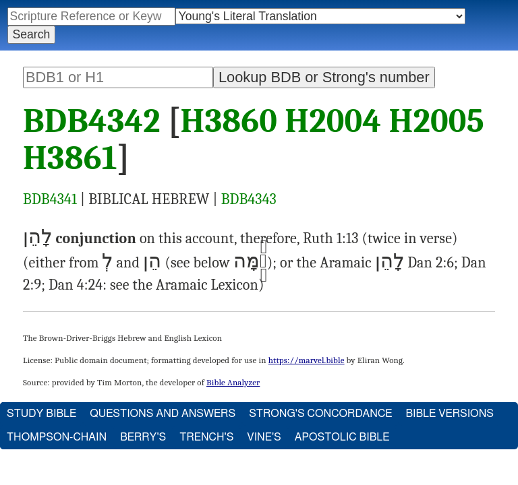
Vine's (264, 437)
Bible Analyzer (233, 382)
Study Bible (41, 413)
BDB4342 (92, 121)
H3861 (70, 158)
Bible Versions (449, 413)
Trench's (206, 437)
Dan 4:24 (76, 285)
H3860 (229, 121)
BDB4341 (50, 199)
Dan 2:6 (430, 262)
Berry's (143, 437)
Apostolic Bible (342, 437)
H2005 (436, 121)
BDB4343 (249, 199)
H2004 (333, 121)
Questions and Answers (162, 413)
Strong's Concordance (320, 413)
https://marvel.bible (306, 360)
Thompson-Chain (57, 437)
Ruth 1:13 (331, 238)
